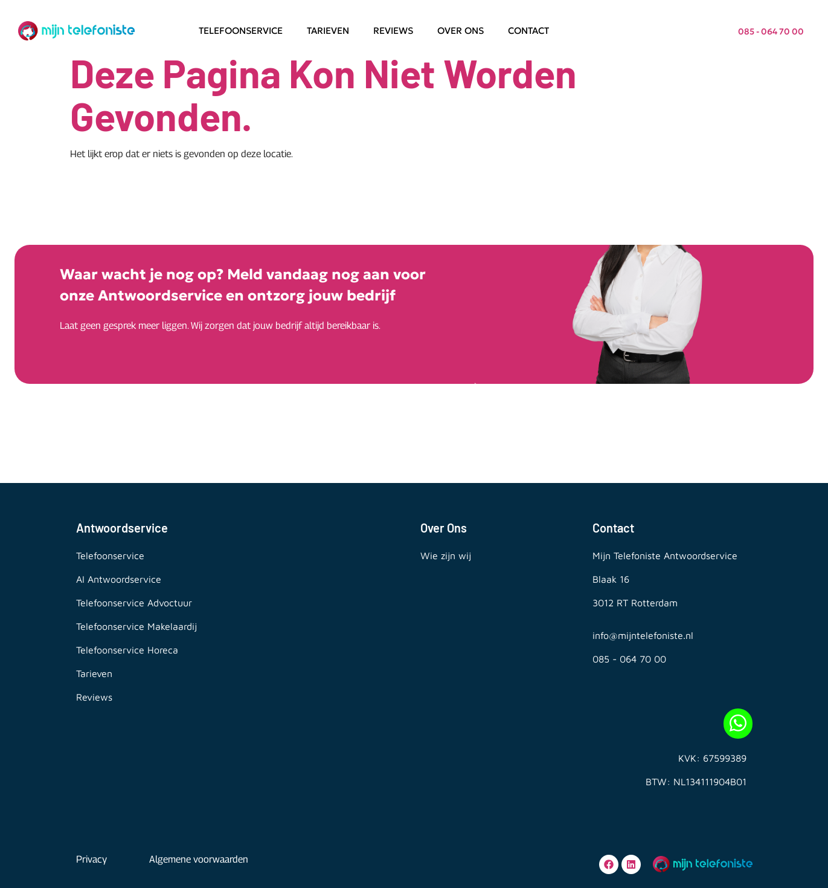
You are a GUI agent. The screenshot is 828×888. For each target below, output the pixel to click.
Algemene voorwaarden (198, 859)
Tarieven (328, 30)
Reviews (393, 30)
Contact (528, 30)
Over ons (460, 30)
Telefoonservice (241, 30)
